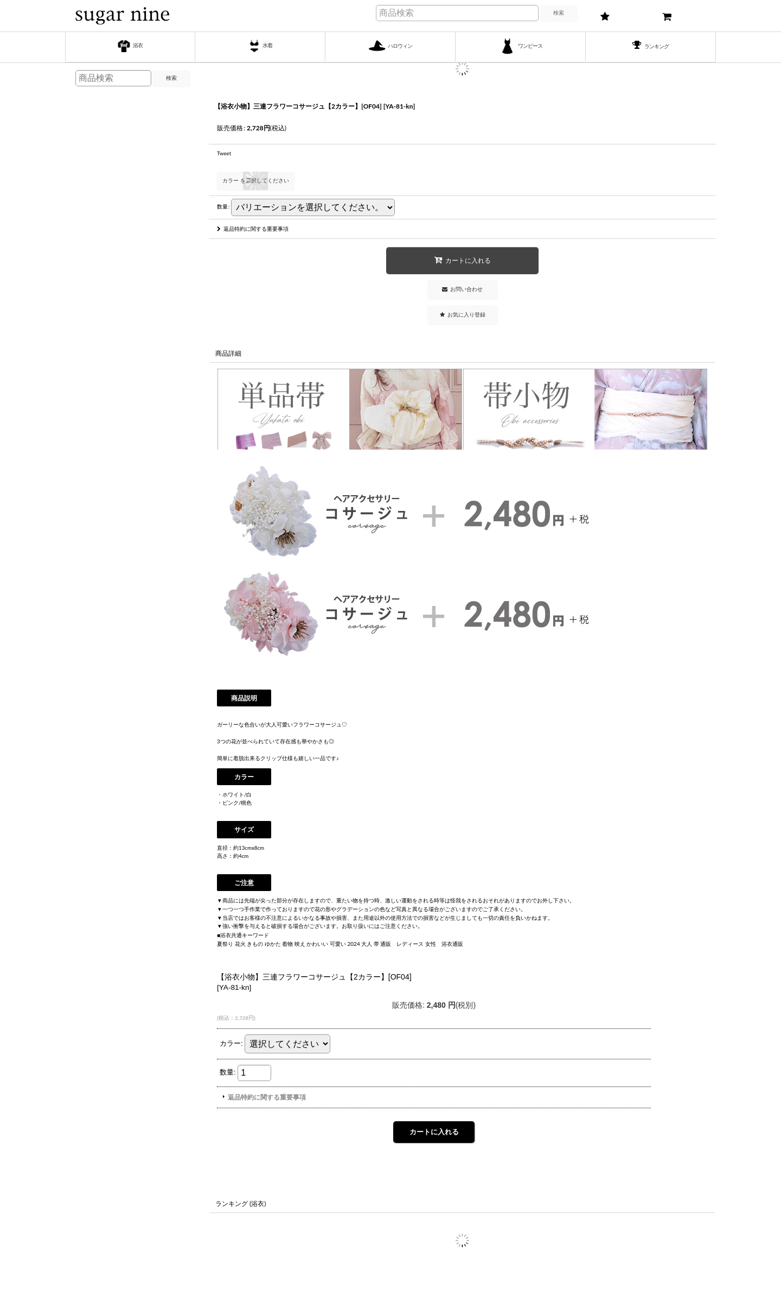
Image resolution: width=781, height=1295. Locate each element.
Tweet (224, 153)
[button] (462, 314)
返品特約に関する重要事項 (253, 228)
